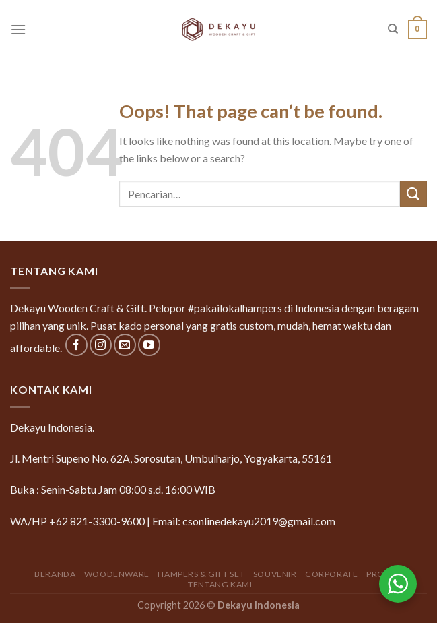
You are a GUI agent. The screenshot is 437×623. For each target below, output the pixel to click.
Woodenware (116, 574)
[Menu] (18, 29)
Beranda (54, 574)
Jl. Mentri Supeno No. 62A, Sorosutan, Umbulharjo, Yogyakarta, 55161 (171, 458)
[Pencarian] (393, 29)
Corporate (331, 574)
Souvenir (275, 574)
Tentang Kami (220, 584)
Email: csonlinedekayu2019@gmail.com (243, 520)
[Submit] (413, 194)
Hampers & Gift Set (201, 574)
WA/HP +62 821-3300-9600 (77, 520)
